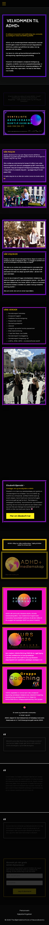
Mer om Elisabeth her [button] (20, 516)
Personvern (24, 910)
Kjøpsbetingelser (24, 914)
